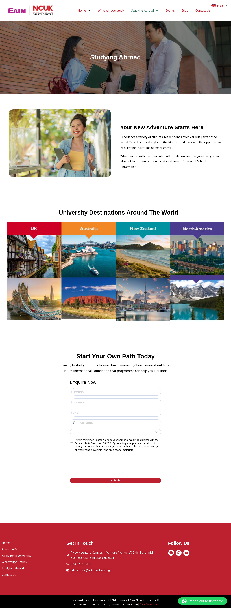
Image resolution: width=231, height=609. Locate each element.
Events (170, 10)
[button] (202, 601)
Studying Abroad (144, 10)
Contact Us (202, 10)
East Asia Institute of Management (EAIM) (94, 600)
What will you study (111, 10)
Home (84, 10)
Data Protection (148, 605)
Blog (185, 10)
